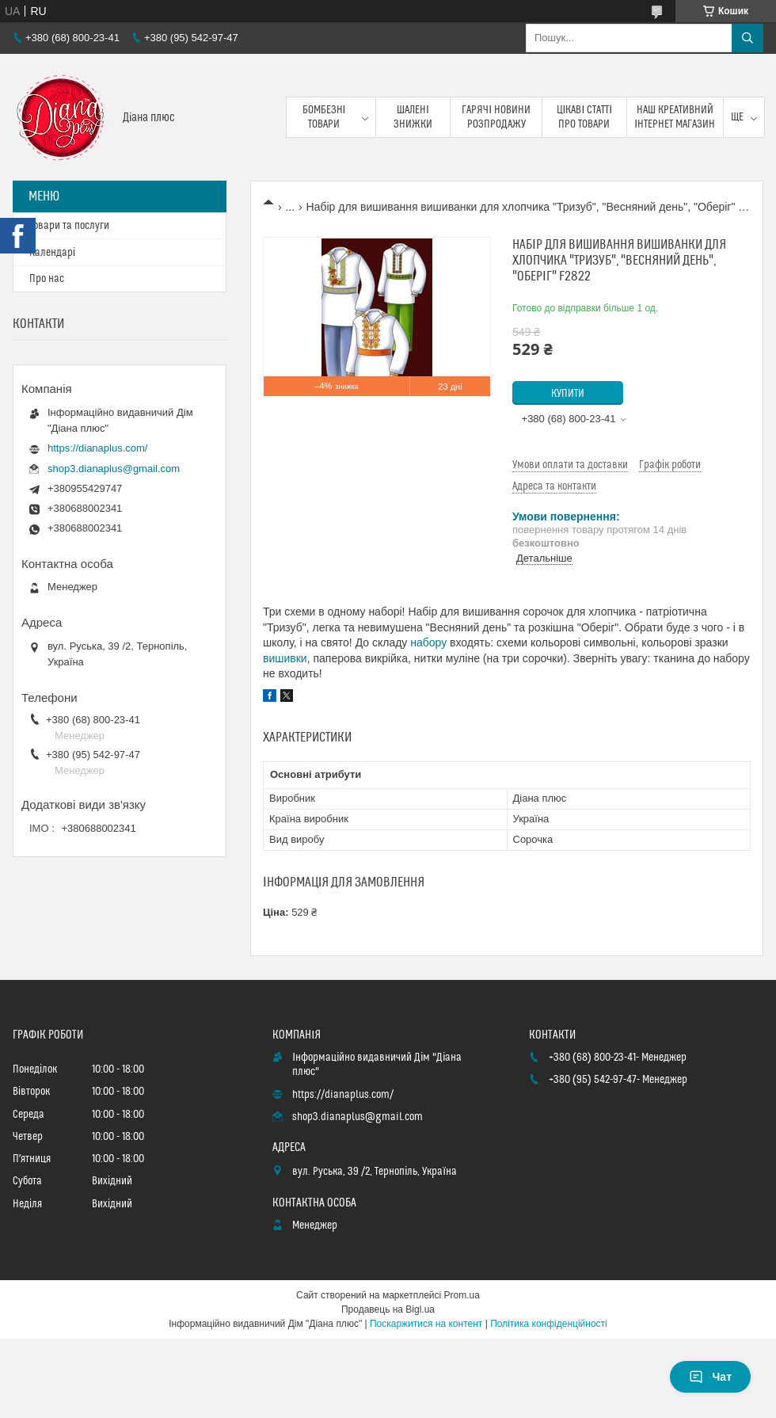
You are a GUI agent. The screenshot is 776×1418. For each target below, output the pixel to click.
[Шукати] (747, 38)
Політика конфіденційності (548, 1323)
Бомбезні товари (324, 117)
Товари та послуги (69, 225)
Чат (710, 1377)
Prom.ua (462, 1295)
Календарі (52, 252)
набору (428, 642)
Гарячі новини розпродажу (496, 117)
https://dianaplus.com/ (97, 448)
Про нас (46, 279)
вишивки (285, 658)
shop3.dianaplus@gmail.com (114, 469)
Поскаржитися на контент (426, 1323)
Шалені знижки (413, 117)
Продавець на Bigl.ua (388, 1309)
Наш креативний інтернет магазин (674, 117)
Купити (567, 393)
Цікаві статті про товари (585, 117)
